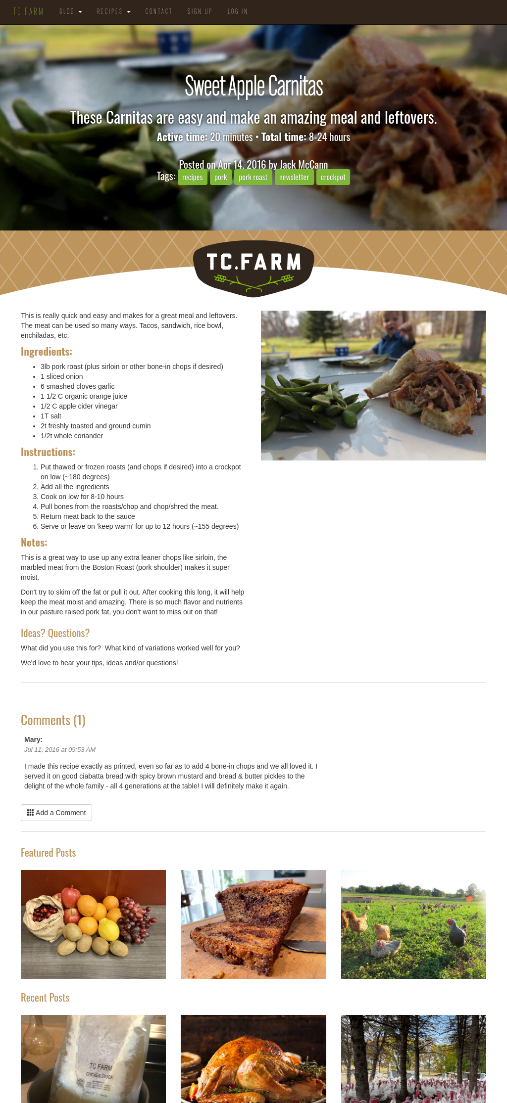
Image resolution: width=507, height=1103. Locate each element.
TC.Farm (29, 12)
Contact (159, 12)
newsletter (294, 177)
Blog (70, 12)
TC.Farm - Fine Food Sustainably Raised (253, 268)
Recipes (114, 12)
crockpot (333, 177)
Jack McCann (304, 164)
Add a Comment (56, 813)
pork (220, 177)
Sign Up (200, 12)
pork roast (253, 177)
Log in (238, 12)
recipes (192, 177)
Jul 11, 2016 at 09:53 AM (60, 749)
